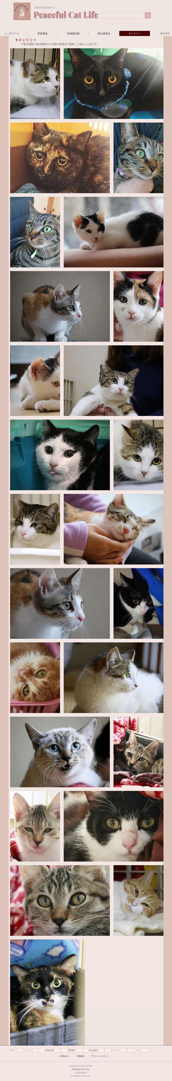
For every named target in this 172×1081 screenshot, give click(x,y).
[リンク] (138, 1050)
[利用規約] (80, 1056)
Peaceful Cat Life (80, 1069)
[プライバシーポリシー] (100, 1056)
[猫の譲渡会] (93, 1050)
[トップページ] (27, 1050)
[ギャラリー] (115, 1050)
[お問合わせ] (64, 1056)
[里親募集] (71, 1050)
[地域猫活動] (49, 1050)
